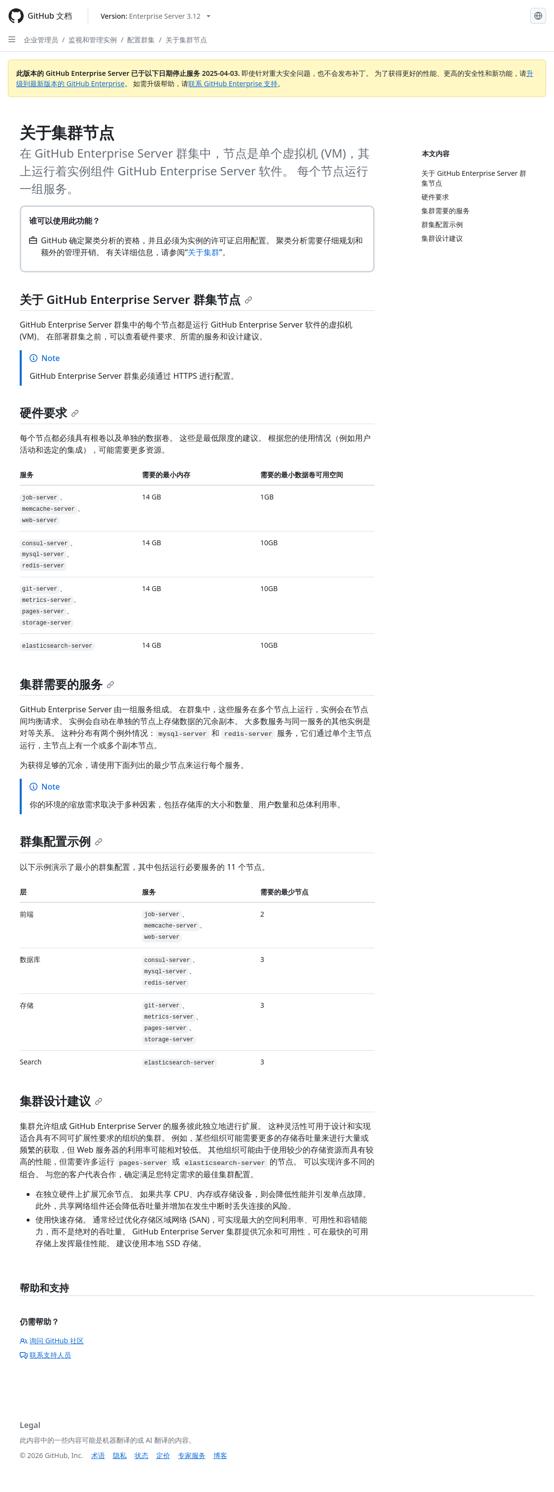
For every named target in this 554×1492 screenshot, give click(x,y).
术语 (98, 1455)
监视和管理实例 (93, 39)
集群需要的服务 (67, 684)
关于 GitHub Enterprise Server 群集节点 (136, 299)
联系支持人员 (45, 1354)
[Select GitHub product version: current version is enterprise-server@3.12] (155, 16)
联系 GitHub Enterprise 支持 (232, 83)
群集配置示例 (61, 841)
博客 (220, 1455)
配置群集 (141, 39)
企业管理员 (41, 39)
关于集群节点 (186, 39)
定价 (163, 1455)
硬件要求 (49, 412)
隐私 (120, 1455)
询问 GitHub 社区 (52, 1340)
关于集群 (203, 252)
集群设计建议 (61, 1101)
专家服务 (192, 1455)
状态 (141, 1455)
